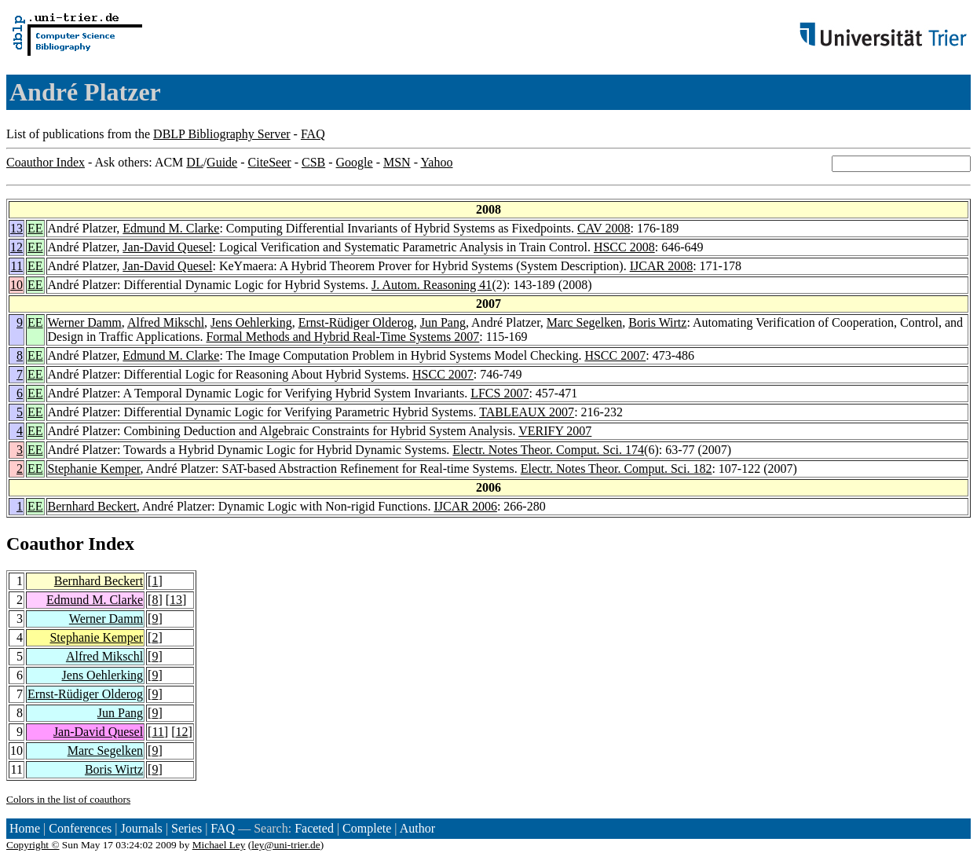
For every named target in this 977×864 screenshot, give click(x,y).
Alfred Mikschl (165, 322)
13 (16, 228)
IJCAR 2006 (465, 506)
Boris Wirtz (657, 322)
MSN (397, 162)
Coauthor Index (45, 162)
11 (17, 266)
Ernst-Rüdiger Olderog (356, 322)
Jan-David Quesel (167, 247)
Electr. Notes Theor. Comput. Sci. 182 (616, 468)
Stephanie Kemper (94, 468)
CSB (313, 162)
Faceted (314, 828)
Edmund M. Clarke (171, 228)
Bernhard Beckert (92, 506)
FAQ (313, 134)
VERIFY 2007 (554, 430)
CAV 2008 (603, 228)
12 (16, 247)
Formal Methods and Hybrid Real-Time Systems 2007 (342, 336)
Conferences (80, 828)
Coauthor (44, 543)
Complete (366, 828)
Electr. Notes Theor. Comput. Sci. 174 (548, 449)
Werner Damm (85, 322)
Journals (141, 828)
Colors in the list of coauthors (68, 799)
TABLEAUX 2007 (526, 412)
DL (194, 162)
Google (354, 162)
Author (417, 828)
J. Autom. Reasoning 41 (431, 284)
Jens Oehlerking (251, 322)
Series (186, 828)
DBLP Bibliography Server (222, 134)
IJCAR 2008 (661, 266)
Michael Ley (219, 845)
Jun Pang (443, 322)
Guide (222, 162)
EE (35, 228)
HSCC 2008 (624, 247)
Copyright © (33, 845)
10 (16, 284)
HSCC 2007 (615, 355)
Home (24, 828)
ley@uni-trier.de (285, 845)
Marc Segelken (584, 322)
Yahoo (436, 162)
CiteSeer (269, 162)
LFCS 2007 (499, 393)
